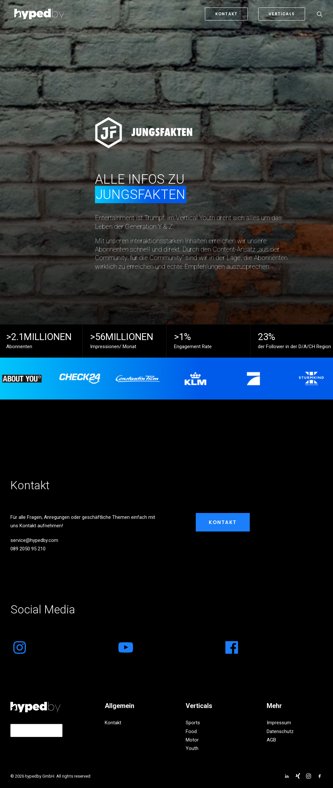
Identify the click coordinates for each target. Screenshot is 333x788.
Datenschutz (280, 731)
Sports (193, 723)
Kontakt (223, 522)
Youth (192, 748)
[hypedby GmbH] (35, 14)
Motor (192, 740)
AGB (271, 740)
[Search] (320, 14)
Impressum (279, 723)
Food (191, 731)
